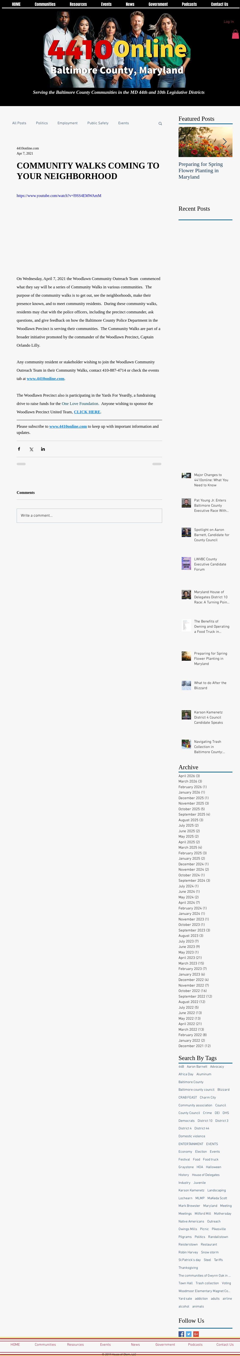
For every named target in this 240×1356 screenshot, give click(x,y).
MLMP (199, 1198)
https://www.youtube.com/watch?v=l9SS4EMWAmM (59, 196)
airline (227, 1299)
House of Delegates (206, 1175)
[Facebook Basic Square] (181, 1334)
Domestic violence (192, 1136)
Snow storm (210, 1252)
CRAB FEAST (188, 1098)
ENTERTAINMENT (191, 1144)
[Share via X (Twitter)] (31, 449)
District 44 (201, 1128)
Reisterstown (188, 1245)
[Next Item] (224, 142)
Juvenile (199, 1183)
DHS (226, 1113)
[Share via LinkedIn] (43, 449)
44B (181, 1067)
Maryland (210, 1206)
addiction (201, 1299)
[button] (235, 34)
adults (215, 1299)
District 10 (205, 1121)
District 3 (221, 1121)
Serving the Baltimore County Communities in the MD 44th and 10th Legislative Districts (119, 92)
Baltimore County (191, 1082)
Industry (185, 1183)
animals (198, 1307)
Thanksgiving (188, 1268)
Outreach (214, 1222)
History (184, 1175)
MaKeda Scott (217, 1198)
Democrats (187, 1121)
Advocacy (217, 1067)
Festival (184, 1160)
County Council (189, 1113)
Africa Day (186, 1074)
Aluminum (203, 1074)
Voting (226, 1283)
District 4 (185, 1128)
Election (201, 1152)
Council (220, 1105)
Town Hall (186, 1283)
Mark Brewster (189, 1206)
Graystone (186, 1167)
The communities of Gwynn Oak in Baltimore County (205, 1276)
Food (196, 1160)
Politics (42, 123)
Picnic (204, 1229)
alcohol (184, 1307)
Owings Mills (188, 1229)
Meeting (226, 1206)
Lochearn (185, 1198)
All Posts (19, 123)
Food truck (210, 1160)
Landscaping (216, 1190)
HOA (200, 1167)
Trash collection (207, 1283)
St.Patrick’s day (190, 1260)
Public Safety (97, 123)
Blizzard (223, 1090)
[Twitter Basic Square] (189, 1334)
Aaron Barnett (197, 1067)
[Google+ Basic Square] (196, 1334)
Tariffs (218, 1260)
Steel (207, 1260)
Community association (195, 1105)
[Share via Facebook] (19, 449)
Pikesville (219, 1229)
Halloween (213, 1167)
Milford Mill (203, 1214)
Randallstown (218, 1237)
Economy (185, 1152)
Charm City (208, 1098)
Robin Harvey (188, 1252)
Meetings (185, 1214)
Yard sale (185, 1299)
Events (123, 123)
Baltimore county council (197, 1090)
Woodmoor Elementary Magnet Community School (205, 1291)
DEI (217, 1113)
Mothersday (222, 1214)
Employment (68, 123)
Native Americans (191, 1222)
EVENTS (212, 1144)
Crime (207, 1113)
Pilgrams (185, 1237)
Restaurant (209, 1245)
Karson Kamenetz (191, 1190)
